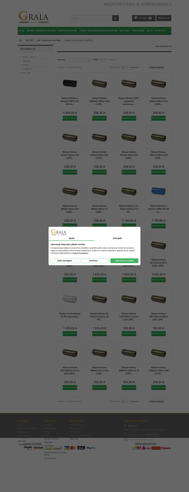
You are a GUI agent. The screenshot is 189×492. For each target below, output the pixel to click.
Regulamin (26, 60)
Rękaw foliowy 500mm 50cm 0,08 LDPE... (158, 155)
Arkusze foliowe (67, 30)
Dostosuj (94, 261)
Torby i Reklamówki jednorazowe (98, 30)
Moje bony (74, 439)
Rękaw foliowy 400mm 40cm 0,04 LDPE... (129, 155)
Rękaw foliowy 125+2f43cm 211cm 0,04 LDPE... (128, 317)
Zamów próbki (50, 458)
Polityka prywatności (52, 449)
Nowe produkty (50, 428)
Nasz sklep (26, 72)
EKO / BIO (124, 30)
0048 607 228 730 (152, 435)
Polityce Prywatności (80, 253)
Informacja (27, 48)
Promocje (48, 425)
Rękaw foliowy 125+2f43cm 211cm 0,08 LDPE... (69, 370)
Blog (150, 30)
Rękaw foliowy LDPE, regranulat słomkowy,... (129, 101)
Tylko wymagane (64, 261)
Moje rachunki (76, 428)
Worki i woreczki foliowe (41, 30)
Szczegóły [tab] (117, 238)
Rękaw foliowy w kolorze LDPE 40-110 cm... (158, 209)
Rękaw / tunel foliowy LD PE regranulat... (70, 315)
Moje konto (76, 420)
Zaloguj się (163, 18)
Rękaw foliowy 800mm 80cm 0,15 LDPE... (99, 370)
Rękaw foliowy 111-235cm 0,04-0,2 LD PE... (129, 209)
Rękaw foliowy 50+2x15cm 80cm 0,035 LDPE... (158, 263)
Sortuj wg (61, 60)
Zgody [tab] (71, 238)
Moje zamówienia (77, 425)
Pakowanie (138, 30)
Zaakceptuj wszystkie (124, 261)
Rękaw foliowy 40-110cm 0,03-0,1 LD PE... (99, 317)
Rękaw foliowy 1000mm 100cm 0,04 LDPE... (99, 101)
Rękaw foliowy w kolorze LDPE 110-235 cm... (70, 101)
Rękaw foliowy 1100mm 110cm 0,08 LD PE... (158, 370)
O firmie (47, 435)
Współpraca (27, 68)
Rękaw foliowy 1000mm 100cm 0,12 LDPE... (129, 370)
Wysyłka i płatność (29, 56)
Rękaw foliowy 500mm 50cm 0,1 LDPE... (99, 209)
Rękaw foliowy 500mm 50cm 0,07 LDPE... (70, 209)
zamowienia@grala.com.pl (144, 440)
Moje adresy (75, 432)
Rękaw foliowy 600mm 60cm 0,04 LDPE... (70, 155)
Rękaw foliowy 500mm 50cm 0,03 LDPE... (99, 155)
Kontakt (160, 30)
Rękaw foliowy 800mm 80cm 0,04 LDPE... (158, 101)
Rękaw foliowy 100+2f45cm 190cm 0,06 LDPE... (158, 317)
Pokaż (95, 60)
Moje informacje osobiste (80, 435)
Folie (21, 30)
